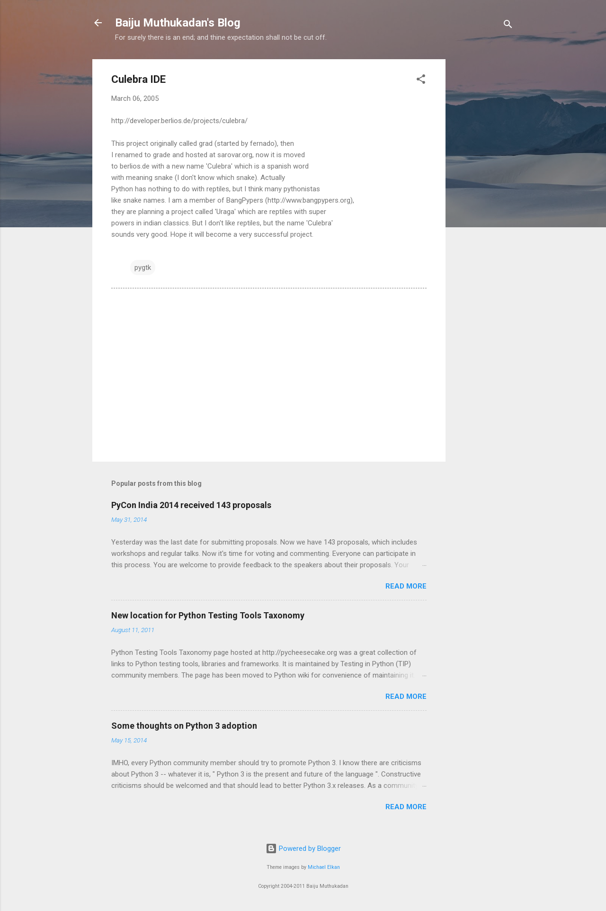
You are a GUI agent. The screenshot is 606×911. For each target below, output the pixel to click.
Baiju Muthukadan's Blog (178, 22)
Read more (406, 586)
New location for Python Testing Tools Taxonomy (207, 615)
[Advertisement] (483, 201)
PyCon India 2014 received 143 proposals (191, 505)
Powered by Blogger (303, 848)
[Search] (508, 25)
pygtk (142, 267)
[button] (421, 80)
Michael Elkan (324, 867)
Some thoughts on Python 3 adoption (184, 726)
